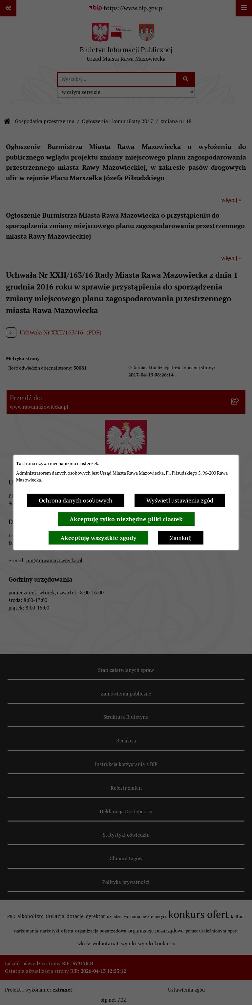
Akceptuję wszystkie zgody (98, 538)
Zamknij (181, 538)
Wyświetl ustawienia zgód (179, 500)
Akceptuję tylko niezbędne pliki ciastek (126, 519)
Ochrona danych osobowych (76, 500)
